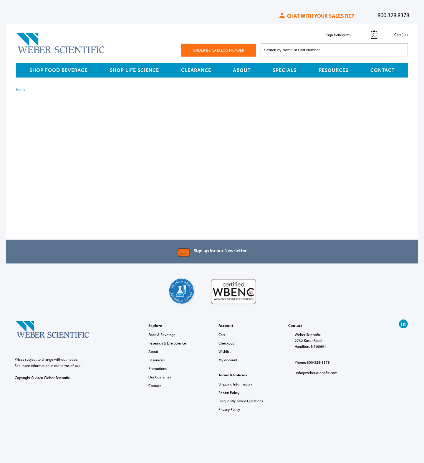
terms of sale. (71, 365)
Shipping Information (235, 384)
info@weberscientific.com (316, 372)
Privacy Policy (229, 409)
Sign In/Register (338, 34)
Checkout (226, 343)
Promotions (157, 368)
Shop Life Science (134, 70)
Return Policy (228, 392)
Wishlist (224, 351)
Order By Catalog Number (218, 50)
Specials (285, 70)
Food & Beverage (161, 334)
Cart (221, 334)
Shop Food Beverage (58, 70)
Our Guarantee (160, 377)
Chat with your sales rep (316, 15)
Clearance (196, 70)
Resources (333, 70)
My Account (227, 359)
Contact (382, 70)
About (242, 70)
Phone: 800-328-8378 (312, 362)
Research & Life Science (167, 343)
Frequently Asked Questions (240, 400)
